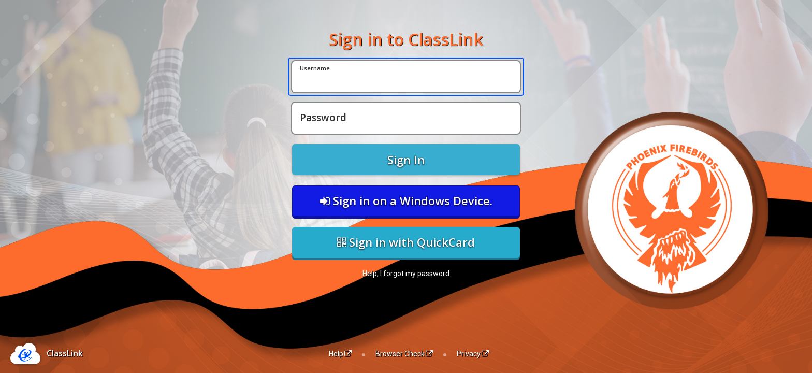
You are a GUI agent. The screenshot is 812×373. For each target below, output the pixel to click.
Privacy (473, 354)
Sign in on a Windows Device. (406, 200)
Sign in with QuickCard (406, 242)
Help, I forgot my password (406, 273)
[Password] (406, 118)
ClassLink (65, 353)
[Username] (406, 76)
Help (340, 354)
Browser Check (404, 354)
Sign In (406, 159)
